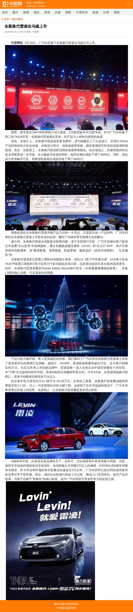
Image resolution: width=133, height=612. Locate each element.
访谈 (58, 12)
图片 (15, 12)
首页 (5, 12)
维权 (68, 12)
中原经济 (82, 12)
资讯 (47, 12)
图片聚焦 (17, 19)
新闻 (26, 12)
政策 (95, 12)
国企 (37, 12)
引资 (106, 12)
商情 (117, 12)
